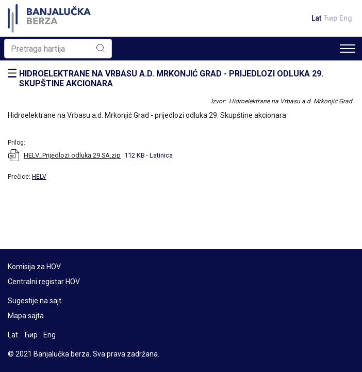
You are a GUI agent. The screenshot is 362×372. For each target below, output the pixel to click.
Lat (316, 18)
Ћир (330, 18)
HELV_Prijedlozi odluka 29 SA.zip (72, 155)
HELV (39, 176)
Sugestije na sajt (34, 301)
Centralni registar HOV (44, 281)
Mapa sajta (26, 316)
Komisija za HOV (34, 266)
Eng (345, 18)
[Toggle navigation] (347, 48)
